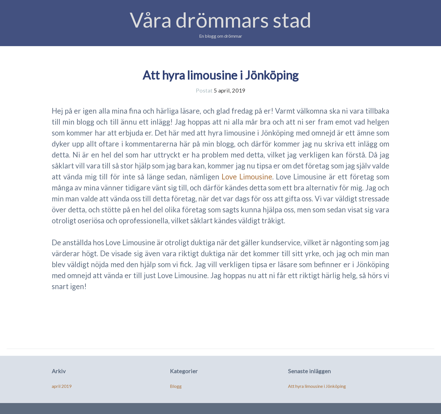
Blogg (176, 386)
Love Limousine (247, 176)
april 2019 (61, 386)
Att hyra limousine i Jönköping (220, 75)
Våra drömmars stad (221, 19)
